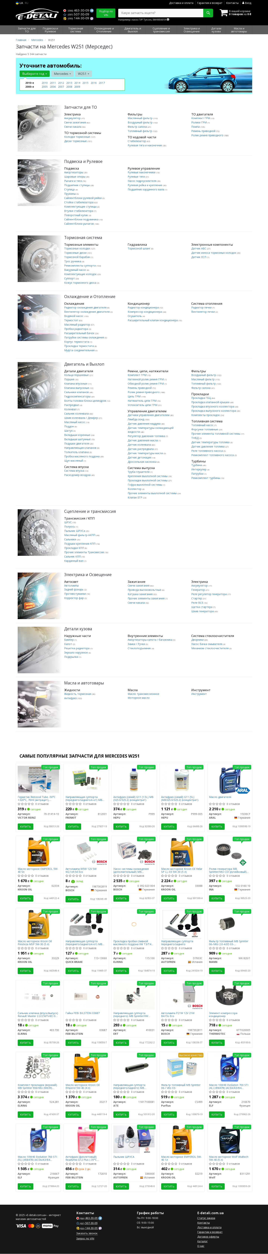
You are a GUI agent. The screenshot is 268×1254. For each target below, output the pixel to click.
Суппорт (70, 278)
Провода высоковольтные (145, 590)
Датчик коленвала (140, 444)
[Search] (208, 13)
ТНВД (195, 438)
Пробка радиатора (76, 329)
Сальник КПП (73, 556)
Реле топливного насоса (207, 450)
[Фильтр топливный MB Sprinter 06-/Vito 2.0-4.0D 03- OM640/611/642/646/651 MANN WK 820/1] (229, 923)
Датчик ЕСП (199, 257)
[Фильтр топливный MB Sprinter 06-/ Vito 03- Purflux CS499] (181, 1067)
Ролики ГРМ (199, 122)
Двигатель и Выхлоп (84, 364)
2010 (45, 83)
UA (19, 3)
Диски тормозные (75, 141)
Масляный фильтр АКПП (80, 535)
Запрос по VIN (85, 1238)
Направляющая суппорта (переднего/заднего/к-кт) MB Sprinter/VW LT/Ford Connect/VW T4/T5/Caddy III (86, 798)
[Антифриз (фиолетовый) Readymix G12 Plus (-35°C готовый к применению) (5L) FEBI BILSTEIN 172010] (86, 1140)
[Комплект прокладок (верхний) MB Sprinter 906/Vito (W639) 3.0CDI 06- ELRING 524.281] (38, 1066)
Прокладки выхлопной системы (148, 480)
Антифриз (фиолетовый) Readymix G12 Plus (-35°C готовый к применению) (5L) (83, 1158)
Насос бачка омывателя (207, 644)
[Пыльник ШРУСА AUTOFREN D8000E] (134, 1139)
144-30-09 (76, 18)
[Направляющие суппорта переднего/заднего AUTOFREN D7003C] (182, 924)
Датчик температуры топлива (210, 442)
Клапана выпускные (77, 388)
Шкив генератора (202, 611)
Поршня (69, 379)
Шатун (68, 430)
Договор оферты (208, 1237)
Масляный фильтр (203, 379)
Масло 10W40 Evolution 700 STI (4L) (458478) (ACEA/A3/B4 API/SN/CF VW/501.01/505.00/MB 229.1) (229, 1086)
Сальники (70, 539)
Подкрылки (71, 657)
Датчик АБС (199, 248)
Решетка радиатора (77, 648)
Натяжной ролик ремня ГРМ (146, 379)
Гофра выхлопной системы (145, 484)
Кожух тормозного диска (80, 282)
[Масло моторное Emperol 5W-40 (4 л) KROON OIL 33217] (86, 1068)
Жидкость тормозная (78, 694)
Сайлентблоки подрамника (81, 219)
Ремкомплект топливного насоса (212, 455)
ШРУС (68, 522)
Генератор (198, 590)
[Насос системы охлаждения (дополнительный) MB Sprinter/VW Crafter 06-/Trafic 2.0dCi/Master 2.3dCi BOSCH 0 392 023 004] (134, 850)
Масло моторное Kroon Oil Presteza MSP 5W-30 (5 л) (35, 943)
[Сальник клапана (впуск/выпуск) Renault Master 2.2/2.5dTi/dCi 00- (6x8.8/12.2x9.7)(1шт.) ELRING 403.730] (38, 994)
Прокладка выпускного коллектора (214, 410)
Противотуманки (75, 593)
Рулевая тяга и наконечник (145, 145)
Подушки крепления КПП (80, 543)
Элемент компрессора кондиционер (223, 1015)
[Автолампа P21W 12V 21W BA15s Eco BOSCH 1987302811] (181, 994)
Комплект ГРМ (201, 118)
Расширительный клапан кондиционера (153, 320)
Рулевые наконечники (142, 172)
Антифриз (70, 698)
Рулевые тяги (137, 176)
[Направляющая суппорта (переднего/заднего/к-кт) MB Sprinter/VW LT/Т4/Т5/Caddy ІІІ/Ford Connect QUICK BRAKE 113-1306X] (86, 924)
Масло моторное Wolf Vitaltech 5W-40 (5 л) (228, 1158)
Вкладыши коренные (77, 435)
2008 (69, 86)
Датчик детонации (140, 457)
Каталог (202, 1241)
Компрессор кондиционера (145, 311)
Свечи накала (73, 126)
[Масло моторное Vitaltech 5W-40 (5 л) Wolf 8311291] (229, 1140)
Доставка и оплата (181, 3)
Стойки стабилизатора (79, 202)
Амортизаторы (74, 172)
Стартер (197, 598)
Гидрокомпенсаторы (77, 396)
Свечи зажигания (75, 122)
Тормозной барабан (77, 257)
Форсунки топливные (205, 429)
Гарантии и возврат (210, 1232)
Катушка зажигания (140, 594)
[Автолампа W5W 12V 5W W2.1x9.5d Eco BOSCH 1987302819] (86, 850)
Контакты (232, 3)
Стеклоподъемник (140, 648)
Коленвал (70, 409)
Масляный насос (75, 422)
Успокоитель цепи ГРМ (143, 405)
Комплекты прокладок (206, 415)
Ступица (69, 189)
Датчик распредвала (141, 449)
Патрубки (197, 473)
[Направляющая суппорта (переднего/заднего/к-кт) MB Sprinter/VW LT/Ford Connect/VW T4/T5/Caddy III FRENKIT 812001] (86, 778)
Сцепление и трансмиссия (90, 511)
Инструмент (199, 694)
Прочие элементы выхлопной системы (152, 493)
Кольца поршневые (77, 375)
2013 (69, 83)
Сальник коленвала (77, 413)
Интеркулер (199, 469)
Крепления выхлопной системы (148, 476)
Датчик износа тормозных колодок (214, 252)
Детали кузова (78, 629)
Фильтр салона (138, 126)
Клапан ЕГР (135, 497)
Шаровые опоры (75, 176)
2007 (61, 86)
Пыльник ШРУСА (124, 1157)
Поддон (69, 426)
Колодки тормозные (77, 136)
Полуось (70, 526)
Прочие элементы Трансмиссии (84, 552)
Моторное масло (139, 698)
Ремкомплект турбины (206, 478)
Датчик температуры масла (146, 453)
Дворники (197, 639)
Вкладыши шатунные (77, 439)
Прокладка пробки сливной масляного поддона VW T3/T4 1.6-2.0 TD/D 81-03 (132, 943)
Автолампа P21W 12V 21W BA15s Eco (178, 1015)
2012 (61, 83)
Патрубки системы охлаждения (84, 337)
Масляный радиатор (77, 324)
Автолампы (71, 585)
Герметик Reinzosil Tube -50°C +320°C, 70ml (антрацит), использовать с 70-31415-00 (37, 798)
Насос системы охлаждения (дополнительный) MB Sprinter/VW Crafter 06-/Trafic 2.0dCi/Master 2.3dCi (131, 870)
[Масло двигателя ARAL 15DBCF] (229, 780)
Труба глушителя (139, 472)
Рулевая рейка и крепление (145, 185)
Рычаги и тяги (73, 181)
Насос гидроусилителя (142, 181)
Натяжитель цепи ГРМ (142, 400)
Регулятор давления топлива (147, 436)
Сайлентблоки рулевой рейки (83, 198)
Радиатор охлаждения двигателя (85, 307)
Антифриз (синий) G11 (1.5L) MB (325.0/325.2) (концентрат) (134, 798)
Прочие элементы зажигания (146, 598)
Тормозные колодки (77, 248)
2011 (53, 83)
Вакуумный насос (75, 270)
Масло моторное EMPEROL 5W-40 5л (38, 870)
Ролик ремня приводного (207, 135)
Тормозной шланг (139, 248)
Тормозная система (83, 237)
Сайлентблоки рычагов (79, 223)
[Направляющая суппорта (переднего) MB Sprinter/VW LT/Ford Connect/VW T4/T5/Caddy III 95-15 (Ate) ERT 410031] (134, 995)
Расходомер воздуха (77, 475)
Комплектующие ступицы (80, 206)
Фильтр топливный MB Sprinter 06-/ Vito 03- (181, 1086)
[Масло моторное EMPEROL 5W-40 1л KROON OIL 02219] (182, 1140)
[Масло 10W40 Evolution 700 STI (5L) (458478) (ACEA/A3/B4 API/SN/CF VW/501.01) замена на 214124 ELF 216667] (38, 1139)
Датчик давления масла (143, 440)
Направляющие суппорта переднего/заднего (177, 943)
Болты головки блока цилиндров (85, 400)
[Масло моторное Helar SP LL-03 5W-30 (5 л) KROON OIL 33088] (182, 852)
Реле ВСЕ (197, 602)
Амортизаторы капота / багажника (150, 639)
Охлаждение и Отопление (89, 296)
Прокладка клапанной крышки (210, 402)
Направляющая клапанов (80, 448)
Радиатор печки (201, 307)
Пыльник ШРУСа (75, 531)
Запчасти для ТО (80, 107)
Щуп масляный (74, 460)
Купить (25, 826)
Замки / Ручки (137, 644)
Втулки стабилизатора (79, 211)
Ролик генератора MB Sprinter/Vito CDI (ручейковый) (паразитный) (228, 870)
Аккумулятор (72, 118)
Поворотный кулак (76, 215)
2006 (53, 86)
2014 (77, 83)
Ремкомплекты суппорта (80, 265)
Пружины (70, 193)
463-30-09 (76, 10)
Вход (246, 3)
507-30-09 (76, 14)
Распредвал (72, 405)
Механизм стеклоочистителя (210, 648)
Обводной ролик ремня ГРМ (146, 383)
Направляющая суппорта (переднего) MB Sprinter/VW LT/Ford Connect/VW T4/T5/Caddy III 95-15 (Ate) (131, 1015)
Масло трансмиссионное (143, 694)
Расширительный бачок (79, 333)
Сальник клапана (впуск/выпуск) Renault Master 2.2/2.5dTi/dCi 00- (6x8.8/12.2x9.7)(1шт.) (38, 1015)
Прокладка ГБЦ (201, 398)
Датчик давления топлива (208, 446)
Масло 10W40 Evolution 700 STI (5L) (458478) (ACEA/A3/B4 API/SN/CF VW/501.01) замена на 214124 (38, 1158)
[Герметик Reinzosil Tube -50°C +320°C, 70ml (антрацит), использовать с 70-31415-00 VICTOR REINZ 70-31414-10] (38, 779)
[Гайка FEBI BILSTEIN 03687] (86, 994)
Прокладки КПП (74, 548)
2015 (85, 83)
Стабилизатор (137, 141)
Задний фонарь (74, 589)
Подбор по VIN (106, 13)
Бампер (69, 639)
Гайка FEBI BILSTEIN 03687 (83, 1013)
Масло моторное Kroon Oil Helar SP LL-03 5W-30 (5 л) (181, 870)
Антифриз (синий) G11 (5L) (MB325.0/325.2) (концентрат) (180, 798)
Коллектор (135, 489)
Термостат (71, 320)
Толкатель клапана (77, 452)
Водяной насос (74, 316)
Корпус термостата (77, 341)
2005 (45, 86)
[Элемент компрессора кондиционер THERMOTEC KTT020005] (229, 995)
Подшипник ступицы (77, 185)
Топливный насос (202, 425)
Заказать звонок (87, 1233)
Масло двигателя (220, 797)
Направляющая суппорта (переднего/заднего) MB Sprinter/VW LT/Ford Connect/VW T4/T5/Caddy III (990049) (134, 1086)
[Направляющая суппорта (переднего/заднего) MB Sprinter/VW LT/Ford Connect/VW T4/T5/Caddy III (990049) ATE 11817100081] (134, 1068)
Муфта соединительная (79, 350)
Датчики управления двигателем (149, 415)
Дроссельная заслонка (142, 461)
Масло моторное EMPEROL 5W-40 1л (181, 1158)
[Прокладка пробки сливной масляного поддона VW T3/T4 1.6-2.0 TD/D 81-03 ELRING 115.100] (134, 923)
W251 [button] (83, 73)
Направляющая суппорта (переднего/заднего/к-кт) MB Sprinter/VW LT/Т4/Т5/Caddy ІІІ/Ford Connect (84, 943)
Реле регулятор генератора (209, 594)
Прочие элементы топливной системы (216, 433)
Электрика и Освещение (88, 575)
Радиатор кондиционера (143, 307)
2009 (77, 86)
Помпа (195, 126)
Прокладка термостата (79, 346)
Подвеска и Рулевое (83, 161)
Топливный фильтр (140, 131)
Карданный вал (74, 561)
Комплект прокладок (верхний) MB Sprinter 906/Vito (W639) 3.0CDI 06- (37, 1086)
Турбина (197, 465)
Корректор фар (74, 598)
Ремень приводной (203, 131)
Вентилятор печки (203, 311)
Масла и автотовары (84, 683)
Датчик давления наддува (144, 423)
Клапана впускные (76, 383)
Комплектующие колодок (80, 274)
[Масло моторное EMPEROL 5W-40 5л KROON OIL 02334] (38, 852)
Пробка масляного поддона (82, 456)
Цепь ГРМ (134, 396)
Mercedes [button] (62, 73)
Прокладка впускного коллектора (213, 406)
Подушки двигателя (77, 443)
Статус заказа (206, 1218)
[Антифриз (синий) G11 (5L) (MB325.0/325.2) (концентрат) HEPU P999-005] (181, 778)
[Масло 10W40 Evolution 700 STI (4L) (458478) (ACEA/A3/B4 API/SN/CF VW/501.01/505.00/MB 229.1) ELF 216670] (229, 1068)
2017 (102, 83)
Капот (68, 644)
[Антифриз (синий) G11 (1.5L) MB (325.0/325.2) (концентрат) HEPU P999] (134, 778)
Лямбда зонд (136, 419)
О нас (200, 1246)
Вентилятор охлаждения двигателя (87, 311)
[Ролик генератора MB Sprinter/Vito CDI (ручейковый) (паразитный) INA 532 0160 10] (229, 852)
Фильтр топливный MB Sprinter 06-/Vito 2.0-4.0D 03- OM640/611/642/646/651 (228, 943)
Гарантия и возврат (209, 3)
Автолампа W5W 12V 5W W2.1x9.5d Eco (81, 870)
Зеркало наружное (76, 652)
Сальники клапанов (77, 392)
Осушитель (135, 316)
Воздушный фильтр (140, 122)
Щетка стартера (202, 607)
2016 (94, 83)
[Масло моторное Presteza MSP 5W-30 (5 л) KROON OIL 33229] (38, 924)
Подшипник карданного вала (146, 189)
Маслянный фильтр (140, 118)
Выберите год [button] (34, 73)
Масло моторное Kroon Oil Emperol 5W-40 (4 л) (83, 1086)
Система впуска (74, 470)
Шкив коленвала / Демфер (81, 418)
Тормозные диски (75, 252)
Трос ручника (73, 261)
